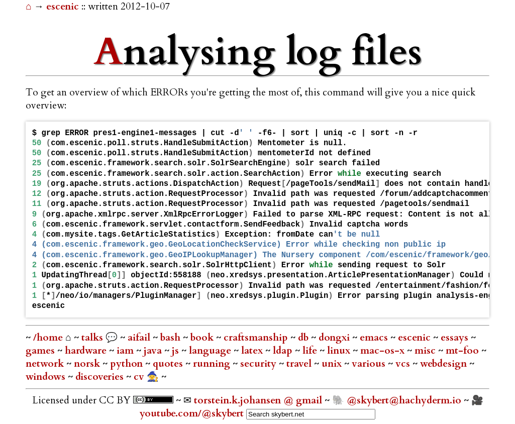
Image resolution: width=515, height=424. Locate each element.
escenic (63, 6)
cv (140, 376)
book (203, 337)
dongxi (335, 337)
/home (48, 337)
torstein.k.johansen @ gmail (259, 400)
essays (456, 337)
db (304, 337)
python (127, 363)
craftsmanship (257, 337)
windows (47, 376)
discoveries (100, 376)
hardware (87, 350)
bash (171, 337)
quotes (169, 363)
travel (300, 363)
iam (126, 350)
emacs (375, 337)
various (370, 363)
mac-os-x (383, 350)
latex (253, 350)
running (213, 363)
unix (333, 363)
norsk (88, 363)
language (211, 350)
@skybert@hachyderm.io (404, 400)
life (311, 350)
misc (426, 350)
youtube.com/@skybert (192, 413)
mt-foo (463, 350)
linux (340, 350)
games (41, 350)
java (154, 350)
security (259, 363)
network (46, 363)
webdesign (444, 363)
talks (92, 337)
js (176, 350)
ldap (284, 350)
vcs (404, 363)
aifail (140, 337)
